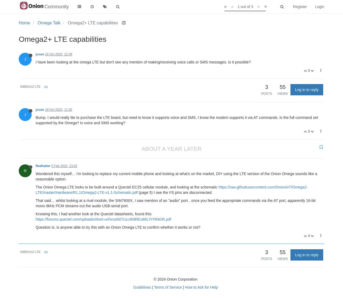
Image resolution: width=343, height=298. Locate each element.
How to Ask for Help (201, 287)
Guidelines (142, 287)
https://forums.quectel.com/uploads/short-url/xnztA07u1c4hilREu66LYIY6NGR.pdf (103, 219)
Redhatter (43, 166)
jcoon (40, 54)
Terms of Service (168, 287)
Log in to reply (307, 90)
